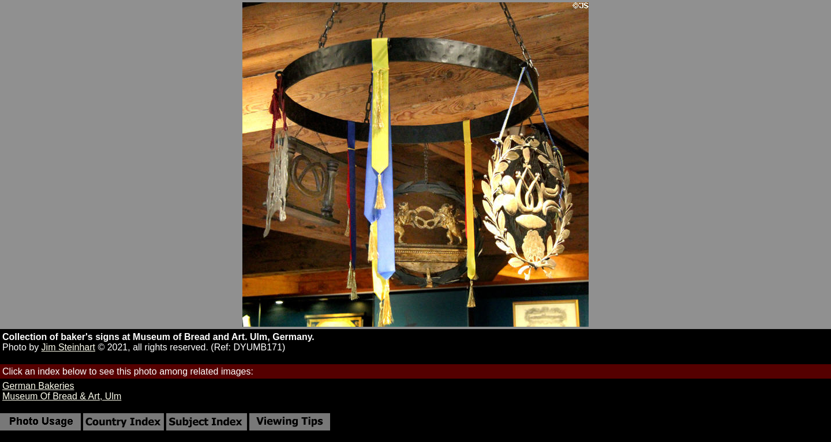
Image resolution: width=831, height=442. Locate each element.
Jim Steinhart (68, 347)
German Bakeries (38, 386)
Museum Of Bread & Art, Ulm (61, 396)
